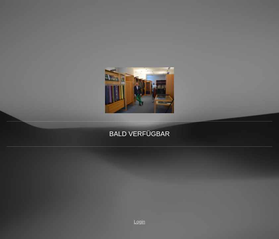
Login (139, 221)
